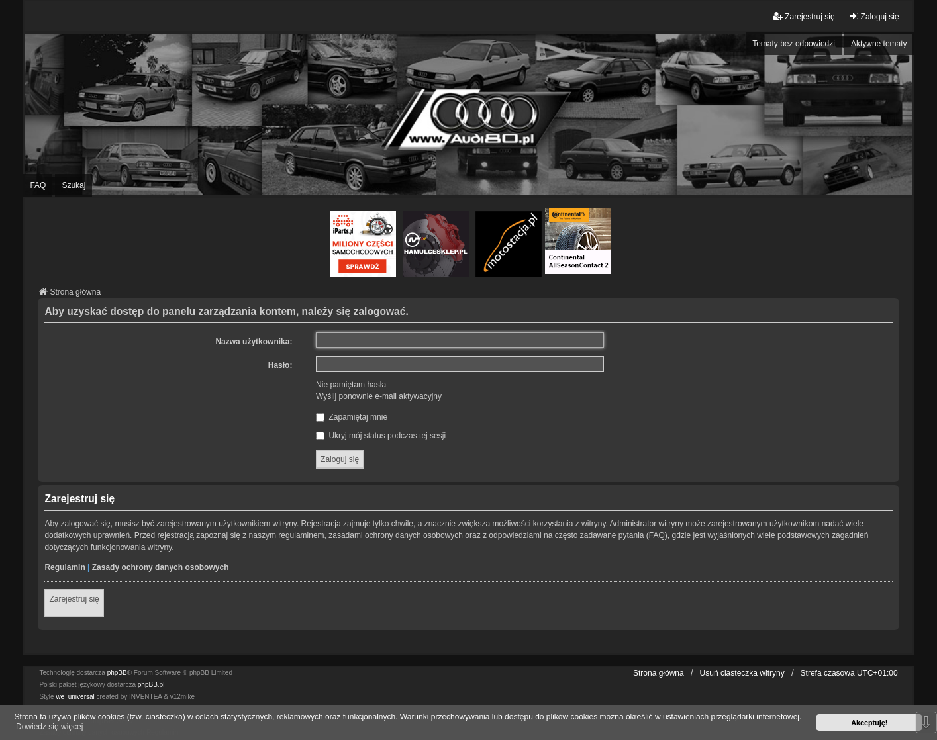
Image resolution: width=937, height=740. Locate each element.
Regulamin (64, 567)
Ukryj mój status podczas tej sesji (381, 435)
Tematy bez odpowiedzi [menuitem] (793, 43)
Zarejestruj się (74, 599)
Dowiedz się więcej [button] (49, 726)
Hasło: (280, 365)
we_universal (75, 696)
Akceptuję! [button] (869, 723)
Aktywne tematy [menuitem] (879, 43)
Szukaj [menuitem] (73, 185)
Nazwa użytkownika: (253, 341)
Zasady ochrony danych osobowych (160, 567)
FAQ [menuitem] (38, 185)
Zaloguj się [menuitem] (874, 16)
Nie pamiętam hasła (351, 384)
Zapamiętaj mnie (351, 417)
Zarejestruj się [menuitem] (803, 16)
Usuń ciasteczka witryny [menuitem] (742, 673)
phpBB (117, 672)
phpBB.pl (151, 684)
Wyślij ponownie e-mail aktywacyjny (379, 396)
